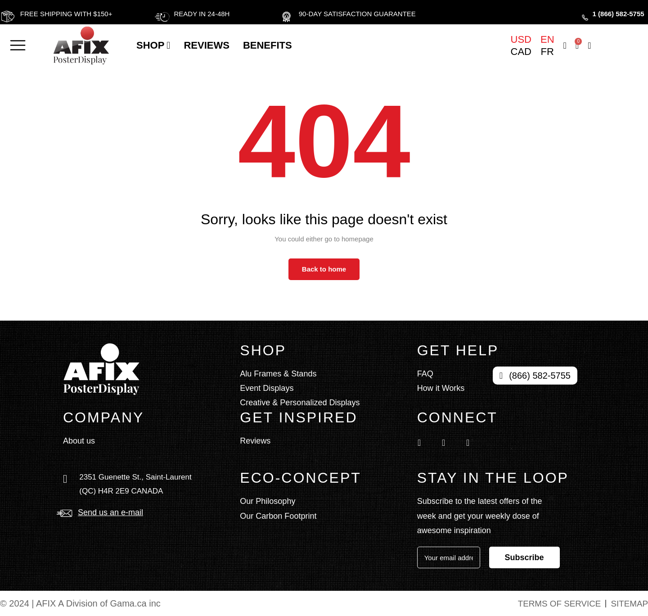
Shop (153, 45)
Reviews (206, 45)
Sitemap (628, 603)
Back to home (324, 269)
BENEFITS (267, 45)
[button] (16, 45)
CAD (521, 52)
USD (521, 40)
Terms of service (554, 603)
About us (79, 440)
